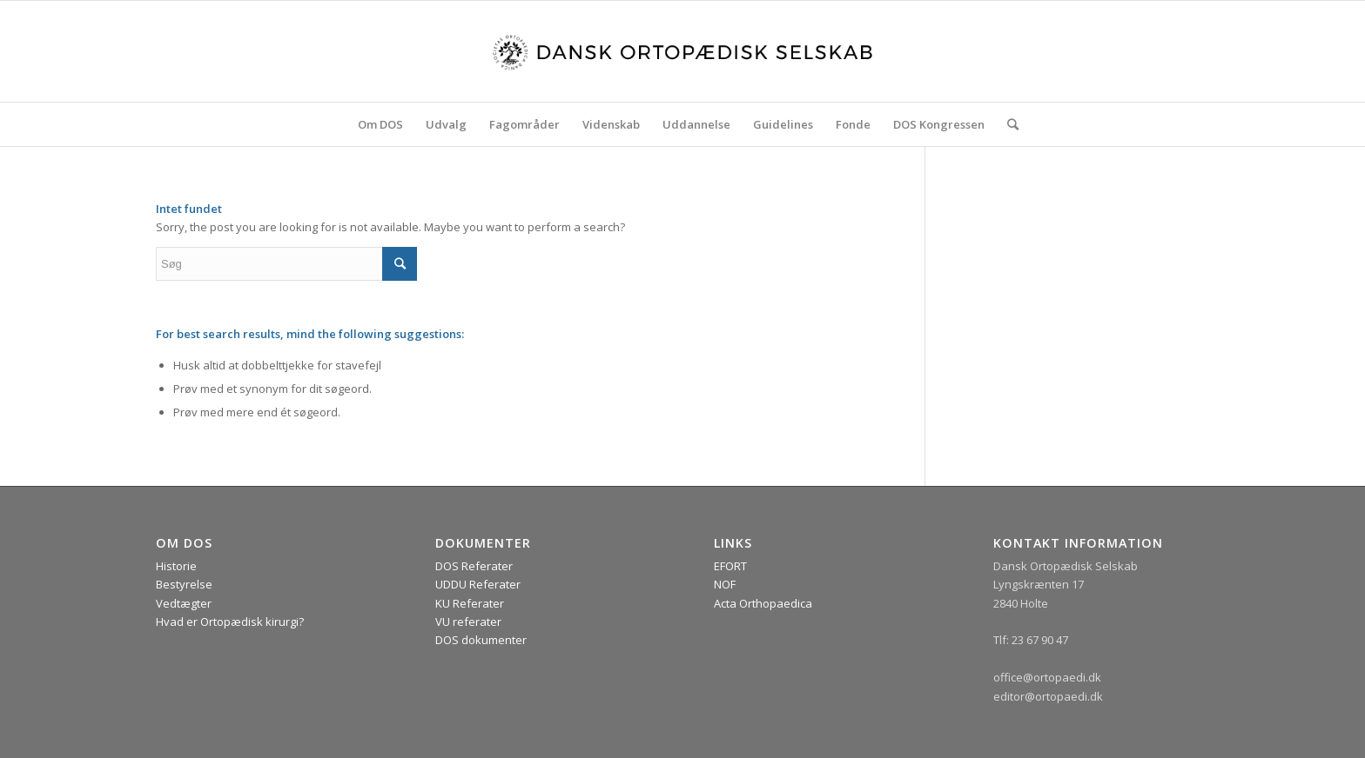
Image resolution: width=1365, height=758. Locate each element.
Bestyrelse (184, 584)
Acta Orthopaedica (763, 603)
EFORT (730, 566)
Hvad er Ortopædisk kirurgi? (230, 621)
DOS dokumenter (481, 640)
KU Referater (469, 603)
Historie (176, 566)
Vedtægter (184, 603)
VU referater (468, 621)
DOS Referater (474, 566)
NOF (725, 584)
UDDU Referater (478, 584)
